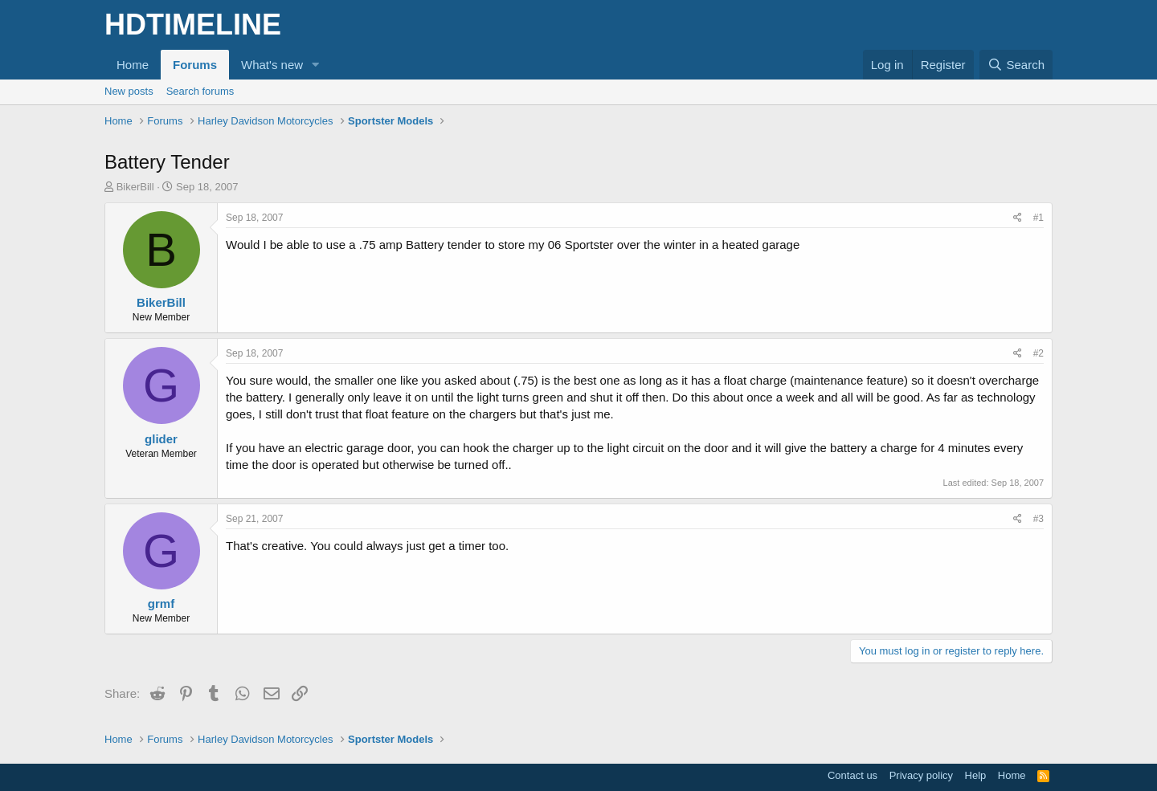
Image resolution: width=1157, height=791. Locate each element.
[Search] (1016, 65)
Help (976, 775)
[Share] (1018, 218)
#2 (1038, 353)
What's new (272, 64)
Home (133, 64)
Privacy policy (921, 775)
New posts (128, 91)
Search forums (200, 91)
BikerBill (135, 187)
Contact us (852, 775)
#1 (1038, 217)
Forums (195, 64)
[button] (316, 65)
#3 (1038, 518)
